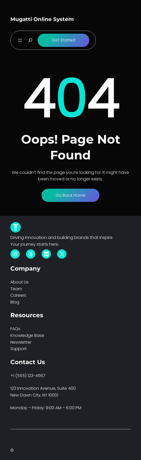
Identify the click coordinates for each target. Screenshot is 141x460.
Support (18, 349)
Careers (18, 295)
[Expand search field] (30, 40)
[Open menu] (20, 40)
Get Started (63, 40)
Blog (14, 302)
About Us (19, 282)
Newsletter (20, 342)
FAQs (15, 329)
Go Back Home (70, 195)
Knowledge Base (27, 335)
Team (16, 289)
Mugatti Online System (42, 19)
